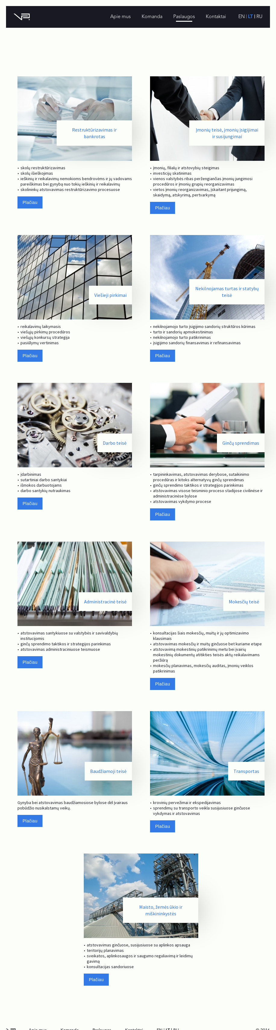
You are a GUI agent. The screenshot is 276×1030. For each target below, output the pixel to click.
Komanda (152, 16)
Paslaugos (184, 16)
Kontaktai (216, 16)
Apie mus (120, 16)
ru (259, 16)
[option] (74, 149)
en (242, 16)
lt (251, 16)
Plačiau (30, 202)
